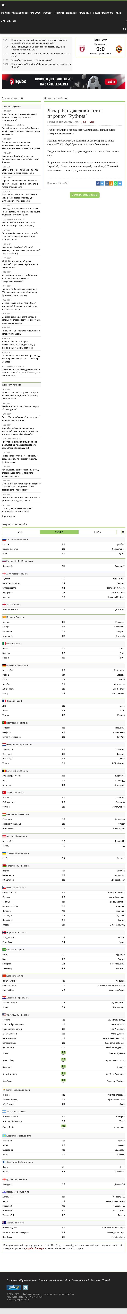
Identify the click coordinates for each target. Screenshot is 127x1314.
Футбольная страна (31, 1294)
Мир (118, 12)
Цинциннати (8, 1047)
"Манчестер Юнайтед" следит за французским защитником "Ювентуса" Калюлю (20, 159)
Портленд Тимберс (116, 1081)
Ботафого (6, 964)
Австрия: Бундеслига (16, 836)
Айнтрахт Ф (119, 684)
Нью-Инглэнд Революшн (113, 1038)
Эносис (6, 1095)
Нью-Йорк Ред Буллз (115, 1047)
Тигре (122, 1121)
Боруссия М (119, 670)
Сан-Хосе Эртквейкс (115, 1074)
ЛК (15, 21)
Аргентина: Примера (16, 1111)
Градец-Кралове (117, 902)
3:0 (63, 798)
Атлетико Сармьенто (12, 1121)
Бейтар (121, 1215)
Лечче (122, 658)
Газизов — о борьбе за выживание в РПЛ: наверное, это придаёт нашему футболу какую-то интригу (19, 292)
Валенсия (7, 631)
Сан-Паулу (7, 968)
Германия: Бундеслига (17, 665)
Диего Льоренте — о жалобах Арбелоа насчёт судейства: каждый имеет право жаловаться (21, 131)
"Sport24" (63, 183)
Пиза (122, 648)
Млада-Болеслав (117, 897)
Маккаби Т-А (119, 1206)
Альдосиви (119, 1127)
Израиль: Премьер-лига (17, 1192)
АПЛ (9, 153)
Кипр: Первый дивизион (18, 1090)
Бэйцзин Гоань (9, 986)
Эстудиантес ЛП (10, 1116)
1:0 (63, 579)
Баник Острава (9, 893)
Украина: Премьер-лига (17, 853)
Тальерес (120, 1116)
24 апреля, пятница (11, 385)
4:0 (63, 981)
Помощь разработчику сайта (54, 1280)
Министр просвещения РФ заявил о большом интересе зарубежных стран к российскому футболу (21, 320)
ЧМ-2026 (35, 12)
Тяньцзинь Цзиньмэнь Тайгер (111, 986)
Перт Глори (7, 1237)
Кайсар (121, 1141)
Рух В (4, 858)
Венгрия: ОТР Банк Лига (17, 814)
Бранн (122, 942)
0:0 (63, 553)
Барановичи (8, 875)
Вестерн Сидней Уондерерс (15, 1232)
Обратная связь (28, 1280)
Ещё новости (9, 516)
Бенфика (6, 732)
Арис (122, 1104)
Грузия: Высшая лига (16, 1179)
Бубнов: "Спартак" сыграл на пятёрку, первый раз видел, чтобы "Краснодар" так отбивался (20, 395)
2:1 (63, 583)
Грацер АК (120, 841)
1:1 (63, 566)
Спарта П (120, 906)
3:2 (63, 636)
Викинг (121, 937)
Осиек (5, 1007)
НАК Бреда (7, 759)
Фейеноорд (7, 749)
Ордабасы (120, 1150)
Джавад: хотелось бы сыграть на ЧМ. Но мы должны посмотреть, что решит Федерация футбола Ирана (21, 211)
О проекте (12, 1280)
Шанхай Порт (8, 990)
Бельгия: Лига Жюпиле (17, 771)
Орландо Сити (118, 1034)
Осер (122, 706)
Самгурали (7, 1184)
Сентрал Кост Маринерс (113, 1228)
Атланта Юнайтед (116, 1020)
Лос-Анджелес (118, 1029)
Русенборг (7, 942)
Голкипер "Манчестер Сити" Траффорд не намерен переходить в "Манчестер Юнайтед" (21, 358)
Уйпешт (121, 824)
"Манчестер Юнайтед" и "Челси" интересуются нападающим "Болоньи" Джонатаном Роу (21, 250)
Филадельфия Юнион (114, 1043)
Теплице (6, 902)
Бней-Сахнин (119, 1210)
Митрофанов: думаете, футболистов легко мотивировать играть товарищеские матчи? (19, 278)
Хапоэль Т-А (119, 1197)
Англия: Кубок (13, 604)
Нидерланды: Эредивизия (19, 744)
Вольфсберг (8, 841)
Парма (5, 648)
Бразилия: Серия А (15, 949)
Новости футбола (56, 98)
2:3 (63, 875)
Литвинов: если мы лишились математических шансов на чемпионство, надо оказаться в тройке (21, 145)
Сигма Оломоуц (117, 925)
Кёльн (5, 680)
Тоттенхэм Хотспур (116, 588)
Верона (5, 658)
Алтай (5, 1145)
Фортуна (121, 754)
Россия (47, 12)
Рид (123, 846)
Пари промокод (103, 12)
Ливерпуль (7, 592)
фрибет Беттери (35, 1248)
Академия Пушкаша (11, 824)
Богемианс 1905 (10, 906)
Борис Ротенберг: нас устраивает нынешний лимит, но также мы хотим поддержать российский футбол (20, 431)
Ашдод (5, 1201)
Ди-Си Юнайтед (9, 1034)
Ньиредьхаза (8, 829)
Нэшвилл (6, 1067)
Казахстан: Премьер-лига (18, 1136)
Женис (121, 1145)
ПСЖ (122, 710)
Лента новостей (12, 98)
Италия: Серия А (14, 643)
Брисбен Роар (118, 1237)
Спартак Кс (7, 566)
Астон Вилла (119, 579)
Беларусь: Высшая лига (17, 866)
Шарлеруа (120, 776)
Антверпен (120, 785)
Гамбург (6, 693)
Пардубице (7, 920)
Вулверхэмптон (9, 588)
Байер (122, 680)
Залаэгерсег (119, 829)
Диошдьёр (120, 819)
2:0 (63, 549)
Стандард (120, 780)
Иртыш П (121, 1154)
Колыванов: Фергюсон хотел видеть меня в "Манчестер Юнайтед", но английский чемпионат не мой (19, 197)
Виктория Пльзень (116, 893)
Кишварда (7, 819)
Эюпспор (6, 798)
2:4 (63, 785)
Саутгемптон (119, 610)
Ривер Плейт (8, 1127)
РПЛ (84, 122)
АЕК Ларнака (8, 1104)
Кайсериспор (8, 802)
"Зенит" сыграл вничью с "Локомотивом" (31, 60)
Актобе (5, 1154)
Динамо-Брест (118, 880)
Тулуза (5, 715)
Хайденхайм (8, 689)
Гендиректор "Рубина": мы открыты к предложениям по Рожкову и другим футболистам (20, 459)
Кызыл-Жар (7, 1150)
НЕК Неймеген (118, 763)
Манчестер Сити (10, 610)
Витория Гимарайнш (11, 737)
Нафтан (5, 871)
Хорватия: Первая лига (17, 998)
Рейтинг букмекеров (14, 12)
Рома (122, 653)
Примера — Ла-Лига (15, 125)
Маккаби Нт (7, 1210)
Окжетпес (7, 1141)
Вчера (21, 532)
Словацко (7, 916)
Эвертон (121, 583)
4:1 (63, 732)
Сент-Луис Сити (9, 1074)
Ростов (5, 544)
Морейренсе (119, 732)
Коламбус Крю (9, 1043)
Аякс (122, 759)
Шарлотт (121, 1067)
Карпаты (121, 858)
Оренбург (120, 544)
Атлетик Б (120, 636)
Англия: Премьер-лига (17, 574)
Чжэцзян (120, 981)
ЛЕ (9, 21)
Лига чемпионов (14, 439)
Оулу (122, 1167)
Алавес (5, 622)
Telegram (24, 1300)
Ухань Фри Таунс (117, 990)
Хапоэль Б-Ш (8, 1215)
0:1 (63, 544)
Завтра (97, 532)
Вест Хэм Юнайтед (11, 583)
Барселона (119, 627)
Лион (4, 706)
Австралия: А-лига (15, 1222)
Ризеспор (120, 802)
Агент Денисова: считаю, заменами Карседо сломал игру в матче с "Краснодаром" (19, 117)
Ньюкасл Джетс (9, 1228)
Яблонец (6, 911)
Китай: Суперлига (14, 976)
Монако (121, 715)
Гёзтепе (6, 807)
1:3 (63, 1206)
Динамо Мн (119, 875)
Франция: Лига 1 (14, 701)
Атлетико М (7, 636)
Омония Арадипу (10, 1099)
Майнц (5, 675)
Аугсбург (6, 684)
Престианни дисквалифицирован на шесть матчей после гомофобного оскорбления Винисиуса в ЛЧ (19, 445)
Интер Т (5, 1172)
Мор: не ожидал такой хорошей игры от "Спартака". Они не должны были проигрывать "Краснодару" (21, 486)
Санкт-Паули (119, 689)
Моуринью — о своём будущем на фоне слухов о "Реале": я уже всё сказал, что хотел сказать (21, 372)
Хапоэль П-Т (8, 1197)
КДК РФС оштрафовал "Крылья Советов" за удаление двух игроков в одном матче (20, 264)
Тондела (6, 728)
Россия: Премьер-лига (100, 53)
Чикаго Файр (8, 1060)
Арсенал (6, 597)
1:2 (63, 680)
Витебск (121, 871)
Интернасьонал (117, 964)
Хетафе (5, 627)
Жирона (121, 631)
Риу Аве (121, 737)
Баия (4, 959)
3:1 (63, 592)
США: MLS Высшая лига (17, 1015)
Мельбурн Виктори (116, 1232)
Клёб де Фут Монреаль (13, 1024)
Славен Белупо (9, 1003)
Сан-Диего (7, 1081)
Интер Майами (9, 1038)
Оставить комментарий (84, 195)
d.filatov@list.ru (35, 1297)
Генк (4, 780)
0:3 (63, 710)
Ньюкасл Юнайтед (116, 597)
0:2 (63, 627)
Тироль (5, 846)
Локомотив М (118, 549)
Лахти (5, 1167)
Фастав (121, 920)
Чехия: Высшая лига (16, 887)
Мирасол (120, 968)
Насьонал (120, 728)
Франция (85, 12)
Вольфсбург (8, 670)
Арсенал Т (120, 566)
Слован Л (120, 911)
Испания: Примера (15, 617)
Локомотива (119, 1007)
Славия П (6, 925)
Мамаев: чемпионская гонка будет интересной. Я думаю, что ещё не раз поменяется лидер (20, 306)
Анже (5, 710)
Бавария (121, 675)
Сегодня (59, 532)
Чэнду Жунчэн (9, 981)
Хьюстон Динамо (117, 1053)
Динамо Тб (119, 1184)
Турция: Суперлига (15, 792)
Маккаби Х (7, 1206)
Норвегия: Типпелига (16, 932)
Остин (5, 1053)
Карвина (6, 897)
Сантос (121, 959)
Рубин (97, 40)
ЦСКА (104, 40)
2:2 (63, 715)
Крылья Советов (10, 549)
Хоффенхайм (118, 693)
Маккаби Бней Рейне (115, 1201)
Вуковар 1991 (118, 1003)
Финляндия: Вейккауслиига (19, 1162)
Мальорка (120, 622)
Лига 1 (10, 178)
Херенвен (7, 754)
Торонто (6, 1020)
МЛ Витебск (8, 880)
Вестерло (6, 785)
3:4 (63, 675)
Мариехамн (119, 1172)
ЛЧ (3, 21)
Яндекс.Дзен (13, 1300)
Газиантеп (120, 798)
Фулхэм (6, 579)
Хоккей (106, 1280)
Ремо (4, 954)
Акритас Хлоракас (116, 1095)
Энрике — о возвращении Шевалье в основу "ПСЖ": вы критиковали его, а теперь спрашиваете (20, 183)
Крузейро (120, 954)
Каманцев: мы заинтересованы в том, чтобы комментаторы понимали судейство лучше (20, 473)
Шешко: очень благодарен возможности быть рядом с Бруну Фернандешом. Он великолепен (18, 344)
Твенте (5, 763)
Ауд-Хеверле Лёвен (11, 776)
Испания (71, 12)
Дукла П (121, 916)
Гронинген (120, 749)
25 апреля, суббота (11, 106)
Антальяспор (118, 807)
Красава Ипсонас (116, 1099)
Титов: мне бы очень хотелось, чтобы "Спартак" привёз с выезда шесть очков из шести (20, 236)
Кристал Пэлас (117, 592)
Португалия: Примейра (17, 723)
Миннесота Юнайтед (12, 1029)
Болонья (6, 653)
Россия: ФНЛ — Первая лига (19, 561)
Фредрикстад (8, 937)
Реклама (95, 1280)
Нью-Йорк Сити (118, 1024)
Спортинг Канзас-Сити (114, 1060)
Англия (59, 12)
